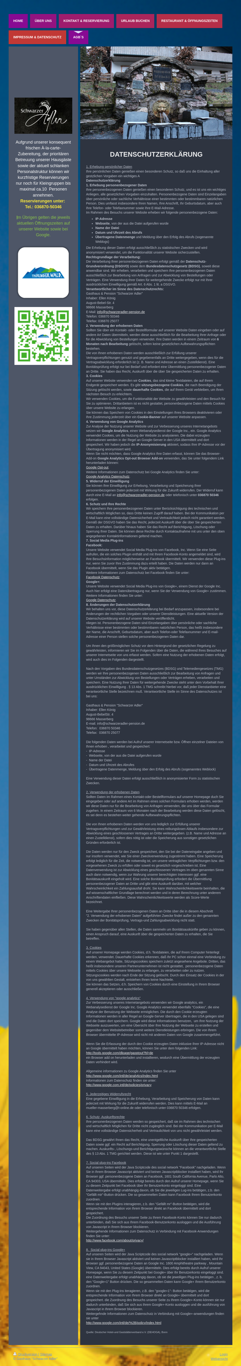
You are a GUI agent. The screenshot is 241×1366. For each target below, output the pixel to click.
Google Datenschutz (101, 600)
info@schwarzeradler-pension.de (121, 312)
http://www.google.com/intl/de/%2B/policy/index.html (123, 1323)
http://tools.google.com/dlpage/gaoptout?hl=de (119, 1053)
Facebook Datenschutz (102, 577)
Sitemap (46, 1354)
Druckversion (25, 1354)
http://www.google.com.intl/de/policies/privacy (118, 1085)
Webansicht (219, 1359)
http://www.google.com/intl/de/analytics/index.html (122, 1076)
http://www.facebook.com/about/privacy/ (115, 1240)
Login (224, 1354)
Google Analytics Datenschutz (107, 476)
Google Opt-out (97, 467)
